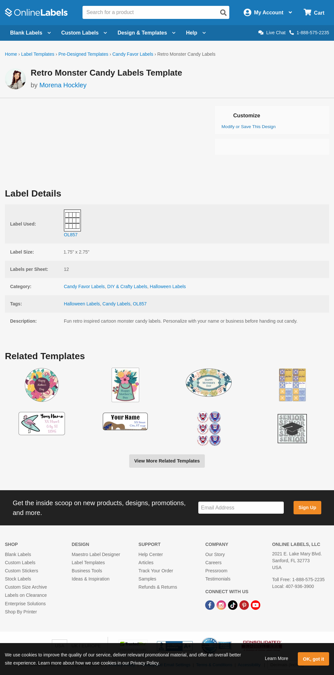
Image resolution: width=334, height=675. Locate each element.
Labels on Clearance (26, 595)
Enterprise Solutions (25, 603)
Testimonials (217, 578)
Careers (213, 562)
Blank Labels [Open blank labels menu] (30, 33)
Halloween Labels (168, 286)
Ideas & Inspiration (91, 578)
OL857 (139, 303)
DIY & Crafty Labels (127, 286)
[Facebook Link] (210, 605)
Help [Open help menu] (196, 33)
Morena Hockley (63, 85)
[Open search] (223, 13)
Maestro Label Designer (96, 554)
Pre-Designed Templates (83, 54)
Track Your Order (156, 570)
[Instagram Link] (222, 605)
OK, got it (313, 659)
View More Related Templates (167, 460)
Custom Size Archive (26, 587)
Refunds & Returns (158, 587)
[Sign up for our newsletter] (241, 508)
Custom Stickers (21, 570)
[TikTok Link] (233, 605)
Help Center (151, 554)
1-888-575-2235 (309, 32)
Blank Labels (18, 554)
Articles (146, 562)
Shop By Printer (21, 611)
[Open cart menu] (314, 12)
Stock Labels (18, 578)
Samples (147, 578)
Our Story (215, 554)
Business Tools (87, 570)
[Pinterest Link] (244, 605)
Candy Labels (116, 303)
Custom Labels (20, 562)
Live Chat (271, 32)
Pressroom (216, 570)
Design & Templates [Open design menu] (146, 33)
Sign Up (307, 507)
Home (11, 54)
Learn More (276, 658)
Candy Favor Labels (132, 54)
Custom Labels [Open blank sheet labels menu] (84, 33)
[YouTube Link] (255, 605)
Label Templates (37, 54)
